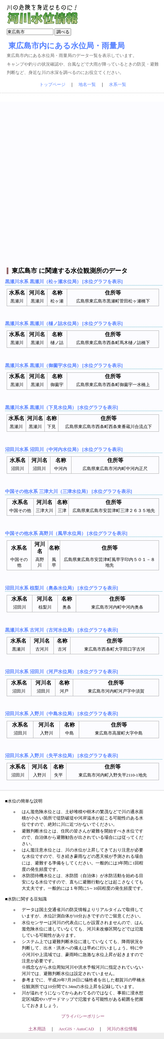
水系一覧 (117, 84)
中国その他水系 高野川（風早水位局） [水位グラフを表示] (66, 533)
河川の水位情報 (122, 1029)
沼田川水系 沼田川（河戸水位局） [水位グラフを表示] (61, 671)
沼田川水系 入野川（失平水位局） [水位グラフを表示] (61, 755)
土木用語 (37, 1029)
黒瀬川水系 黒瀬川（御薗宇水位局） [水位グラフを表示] (64, 365)
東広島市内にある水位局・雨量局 (66, 45)
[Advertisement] (81, 182)
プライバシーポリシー (83, 1016)
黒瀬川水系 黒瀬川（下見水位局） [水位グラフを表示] (61, 407)
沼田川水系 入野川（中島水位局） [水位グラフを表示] (61, 713)
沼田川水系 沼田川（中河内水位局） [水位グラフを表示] (64, 449)
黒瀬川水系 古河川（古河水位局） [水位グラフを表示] (61, 630)
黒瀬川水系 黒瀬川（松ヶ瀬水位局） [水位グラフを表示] (64, 281)
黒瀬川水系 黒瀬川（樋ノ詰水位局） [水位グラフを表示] (64, 323)
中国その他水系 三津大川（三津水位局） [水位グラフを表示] (68, 491)
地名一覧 (87, 84)
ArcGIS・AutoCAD (76, 1029)
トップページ (52, 84)
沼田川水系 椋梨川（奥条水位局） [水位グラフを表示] (61, 588)
